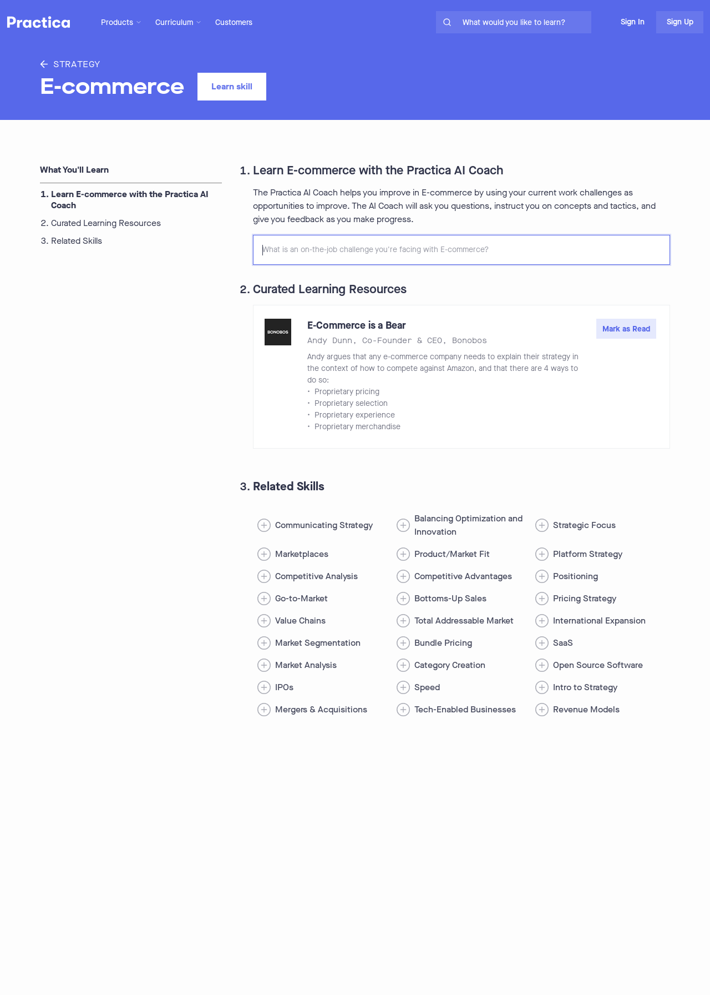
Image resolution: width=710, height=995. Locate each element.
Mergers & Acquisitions (321, 709)
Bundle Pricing (443, 643)
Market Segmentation (318, 643)
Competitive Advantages (463, 576)
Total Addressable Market (464, 620)
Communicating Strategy (324, 525)
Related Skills (76, 241)
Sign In (633, 22)
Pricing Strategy (584, 598)
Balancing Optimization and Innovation (468, 524)
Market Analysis (306, 665)
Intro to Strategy (585, 687)
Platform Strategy (587, 554)
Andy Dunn (329, 340)
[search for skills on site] (524, 22)
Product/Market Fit (452, 554)
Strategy (70, 64)
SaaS (563, 643)
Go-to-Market (301, 598)
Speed (427, 687)
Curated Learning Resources (106, 223)
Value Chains (300, 620)
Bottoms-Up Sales (450, 598)
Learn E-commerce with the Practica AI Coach (130, 200)
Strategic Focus (584, 525)
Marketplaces (301, 554)
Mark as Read (626, 329)
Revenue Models (586, 709)
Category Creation (449, 665)
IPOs (284, 687)
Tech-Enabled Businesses (465, 709)
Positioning (575, 576)
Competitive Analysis (316, 576)
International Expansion (599, 620)
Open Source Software (598, 665)
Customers (233, 22)
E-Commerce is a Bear (356, 325)
